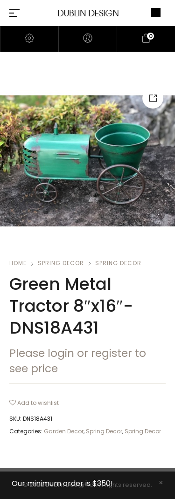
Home (18, 263)
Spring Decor (61, 263)
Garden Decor (64, 431)
